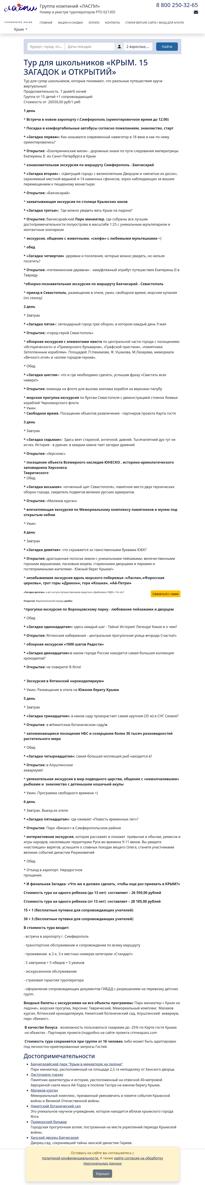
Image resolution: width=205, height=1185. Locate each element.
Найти (167, 46)
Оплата (93, 22)
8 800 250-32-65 (177, 5)
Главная (46, 22)
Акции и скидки (70, 22)
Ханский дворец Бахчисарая (55, 1137)
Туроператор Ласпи (18, 22)
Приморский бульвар (49, 1121)
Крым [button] (19, 29)
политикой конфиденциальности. (70, 1158)
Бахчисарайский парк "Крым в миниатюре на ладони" (77, 1064)
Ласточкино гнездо (47, 1074)
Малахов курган (44, 1090)
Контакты (112, 22)
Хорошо (102, 1173)
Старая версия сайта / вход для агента (154, 22)
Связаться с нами (165, 594)
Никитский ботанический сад (56, 1106)
